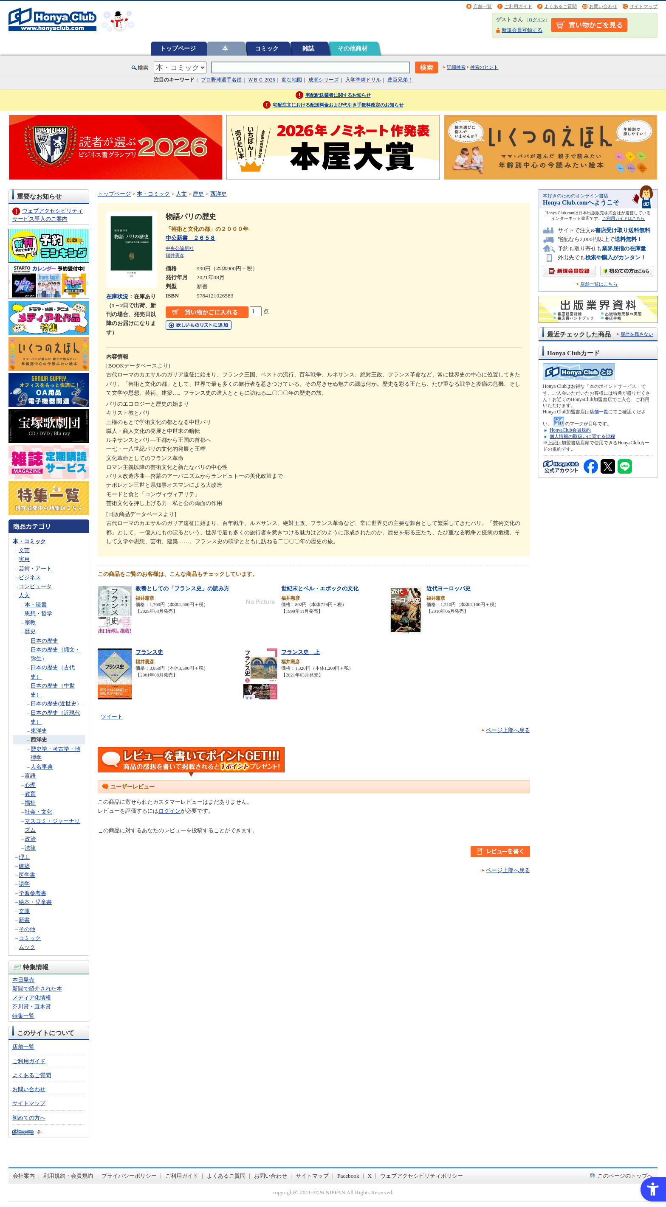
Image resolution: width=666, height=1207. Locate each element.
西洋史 (39, 739)
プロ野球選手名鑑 (221, 80)
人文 (24, 595)
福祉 (30, 803)
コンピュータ (35, 586)
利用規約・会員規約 (68, 1176)
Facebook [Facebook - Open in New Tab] (348, 1176)
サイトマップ (643, 6)
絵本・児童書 (35, 902)
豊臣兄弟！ (400, 80)
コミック (267, 48)
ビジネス (30, 577)
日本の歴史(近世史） (56, 703)
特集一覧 (23, 1016)
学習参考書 (32, 893)
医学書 (27, 875)
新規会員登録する (522, 30)
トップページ (178, 48)
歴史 (30, 631)
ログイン (536, 19)
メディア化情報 (31, 997)
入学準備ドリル (363, 80)
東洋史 (39, 730)
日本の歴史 (44, 640)
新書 (24, 920)
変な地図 (292, 80)
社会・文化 (38, 811)
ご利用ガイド (518, 6)
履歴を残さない (637, 334)
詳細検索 (456, 67)
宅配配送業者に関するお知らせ (338, 95)
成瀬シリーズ (323, 80)
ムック (27, 947)
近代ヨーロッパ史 (448, 588)
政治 (30, 839)
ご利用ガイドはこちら (623, 218)
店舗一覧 (482, 6)
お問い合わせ (603, 6)
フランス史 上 (300, 652)
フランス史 (149, 652)
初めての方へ (28, 1117)
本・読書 (36, 604)
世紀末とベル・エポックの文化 (319, 588)
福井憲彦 (175, 255)
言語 (30, 775)
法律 (30, 848)
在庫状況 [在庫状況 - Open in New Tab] (117, 296)
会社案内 (24, 1176)
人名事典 (42, 766)
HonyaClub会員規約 (570, 429)
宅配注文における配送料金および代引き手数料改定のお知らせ (338, 104)
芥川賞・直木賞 (31, 1006)
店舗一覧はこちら (599, 284)
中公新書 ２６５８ (190, 238)
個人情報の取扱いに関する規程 (582, 436)
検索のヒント (484, 67)
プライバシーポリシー (129, 1176)
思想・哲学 (38, 613)
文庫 (24, 911)
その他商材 (352, 48)
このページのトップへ (625, 1176)
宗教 (30, 622)
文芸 (24, 550)
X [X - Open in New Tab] (370, 1176)
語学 (24, 884)
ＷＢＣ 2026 (261, 80)
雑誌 (308, 48)
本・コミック (29, 541)
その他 (27, 929)
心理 (30, 785)
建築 (24, 866)
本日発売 (23, 980)
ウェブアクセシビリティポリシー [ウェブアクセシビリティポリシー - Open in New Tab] (421, 1176)
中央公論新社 (180, 248)
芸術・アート (35, 568)
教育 (30, 794)
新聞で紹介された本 (37, 988)
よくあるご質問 (560, 6)
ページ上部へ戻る (508, 730)
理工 (24, 857)
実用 (24, 559)
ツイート (112, 716)
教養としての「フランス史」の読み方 (182, 588)
